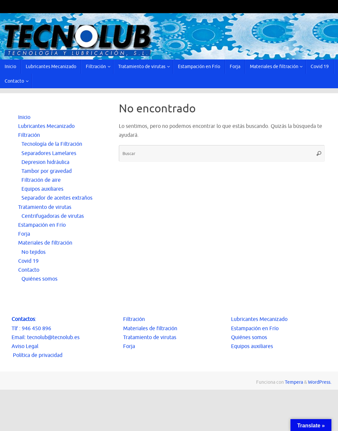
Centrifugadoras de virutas (52, 216)
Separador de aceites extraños (56, 198)
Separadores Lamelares (48, 153)
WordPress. (319, 382)
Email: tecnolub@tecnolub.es (46, 337)
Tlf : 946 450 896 (31, 328)
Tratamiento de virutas (44, 207)
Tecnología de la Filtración (51, 144)
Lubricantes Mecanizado (46, 126)
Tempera (294, 382)
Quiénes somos (39, 279)
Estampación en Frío (42, 225)
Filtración (29, 135)
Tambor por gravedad (46, 171)
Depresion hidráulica (45, 162)
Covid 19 (28, 261)
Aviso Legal (25, 346)
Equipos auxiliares (42, 189)
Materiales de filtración (45, 243)
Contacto (28, 270)
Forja (24, 234)
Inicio (24, 117)
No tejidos (33, 252)
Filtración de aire (41, 180)
